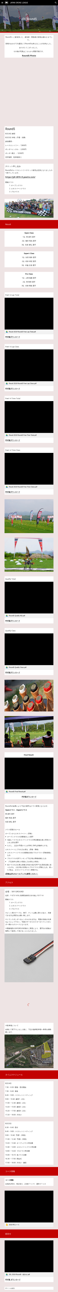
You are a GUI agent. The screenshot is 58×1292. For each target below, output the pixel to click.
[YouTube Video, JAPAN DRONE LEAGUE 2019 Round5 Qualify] (29, 76)
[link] (29, 316)
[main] (29, 19)
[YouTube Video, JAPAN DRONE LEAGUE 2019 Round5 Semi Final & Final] (29, 108)
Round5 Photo (29, 55)
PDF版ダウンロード (12, 337)
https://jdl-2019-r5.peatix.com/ (20, 177)
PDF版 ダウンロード (13, 1279)
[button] (2, 2)
